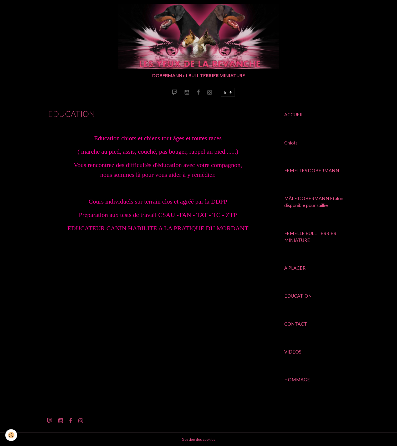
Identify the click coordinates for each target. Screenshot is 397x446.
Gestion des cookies (198, 439)
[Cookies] (11, 435)
